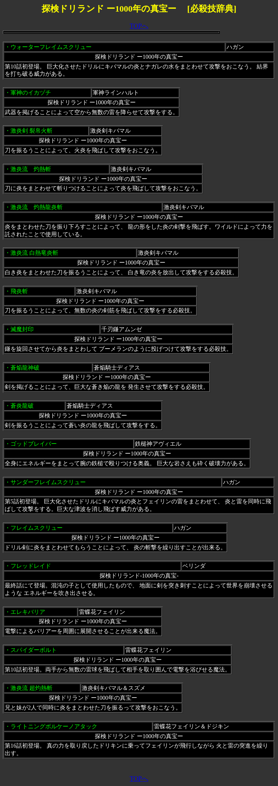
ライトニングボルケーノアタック (53, 726)
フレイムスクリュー (36, 528)
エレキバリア (27, 612)
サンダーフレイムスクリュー (48, 482)
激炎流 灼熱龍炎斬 (36, 207)
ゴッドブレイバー (33, 444)
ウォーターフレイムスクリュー (51, 47)
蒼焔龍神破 (24, 368)
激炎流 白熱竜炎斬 (34, 253)
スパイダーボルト (33, 650)
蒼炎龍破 (22, 406)
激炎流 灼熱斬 (30, 169)
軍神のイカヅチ (30, 93)
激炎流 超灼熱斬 (31, 688)
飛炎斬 (19, 291)
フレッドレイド (30, 566)
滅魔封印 (22, 329)
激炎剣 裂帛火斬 (31, 131)
